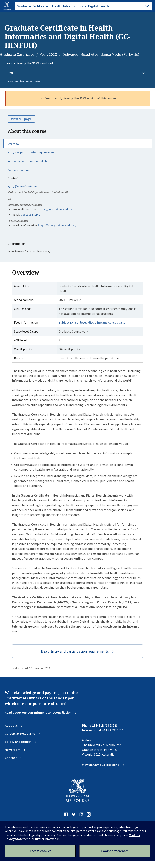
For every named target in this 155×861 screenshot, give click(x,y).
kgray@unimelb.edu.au (22, 186)
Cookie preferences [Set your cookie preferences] (114, 851)
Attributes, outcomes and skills (27, 161)
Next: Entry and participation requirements (75, 651)
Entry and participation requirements (31, 152)
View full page (21, 119)
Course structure (18, 170)
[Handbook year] (77, 73)
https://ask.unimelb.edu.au (56, 209)
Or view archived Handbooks (22, 81)
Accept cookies (40, 851)
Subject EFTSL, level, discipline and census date (92, 322)
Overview (13, 144)
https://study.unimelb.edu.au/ (57, 225)
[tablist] (83, 6)
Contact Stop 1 (30, 214)
